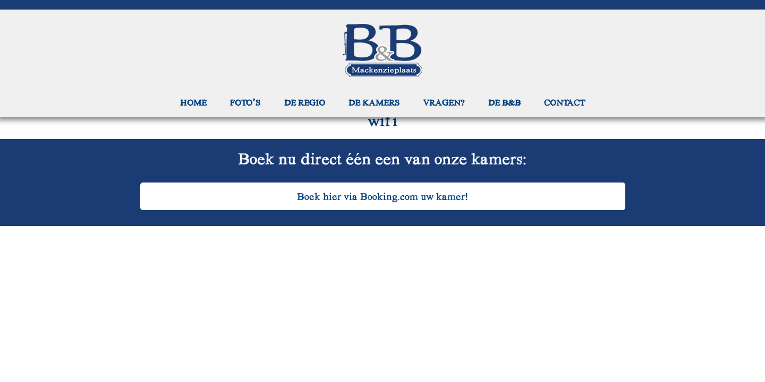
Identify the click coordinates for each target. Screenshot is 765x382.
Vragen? (443, 102)
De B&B (504, 102)
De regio (304, 102)
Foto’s (245, 102)
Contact (564, 102)
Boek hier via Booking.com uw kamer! (383, 196)
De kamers (374, 102)
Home (193, 102)
